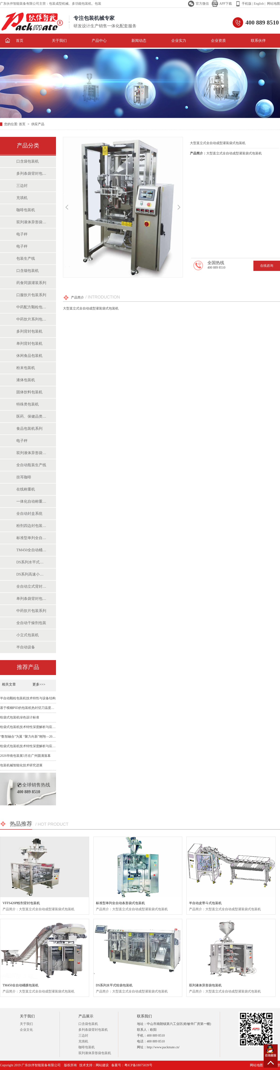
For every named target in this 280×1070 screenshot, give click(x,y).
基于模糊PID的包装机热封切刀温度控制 (29, 708)
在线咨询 (266, 265)
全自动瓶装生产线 (31, 465)
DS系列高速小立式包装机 (31, 574)
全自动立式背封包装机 (31, 586)
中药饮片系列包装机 (31, 319)
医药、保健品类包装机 (31, 416)
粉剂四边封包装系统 (31, 526)
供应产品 (37, 124)
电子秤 (22, 234)
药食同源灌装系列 (31, 283)
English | (259, 3)
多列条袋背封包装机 (31, 173)
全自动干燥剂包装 (31, 623)
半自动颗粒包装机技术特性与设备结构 (28, 698)
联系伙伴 (258, 41)
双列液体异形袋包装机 (31, 222)
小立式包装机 (27, 635)
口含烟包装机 (27, 271)
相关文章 (9, 684)
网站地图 (273, 3)
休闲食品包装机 (29, 356)
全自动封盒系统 (29, 513)
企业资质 (218, 41)
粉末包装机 (25, 368)
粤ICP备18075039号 (138, 1065)
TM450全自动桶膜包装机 (31, 550)
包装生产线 (25, 258)
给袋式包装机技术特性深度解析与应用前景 (31, 727)
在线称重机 (25, 489)
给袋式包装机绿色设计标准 (19, 717)
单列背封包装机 (29, 343)
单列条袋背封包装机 (31, 599)
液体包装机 (25, 380)
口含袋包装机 (27, 161)
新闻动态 (138, 41)
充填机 (22, 198)
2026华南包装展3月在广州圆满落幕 (25, 755)
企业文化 (26, 1029)
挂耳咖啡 (23, 477)
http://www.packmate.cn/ (163, 1047)
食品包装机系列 (29, 428)
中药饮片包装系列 (31, 611)
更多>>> (38, 684)
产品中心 (99, 41)
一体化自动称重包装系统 (31, 501)
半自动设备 (25, 647)
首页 (14, 40)
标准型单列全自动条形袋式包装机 (31, 538)
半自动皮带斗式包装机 (205, 903)
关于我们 (59, 41)
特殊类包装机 (27, 404)
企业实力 (178, 41)
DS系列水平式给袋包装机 (31, 562)
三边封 (22, 186)
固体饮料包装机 (29, 392)
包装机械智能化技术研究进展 (21, 765)
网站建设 (102, 1065)
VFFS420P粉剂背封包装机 (21, 903)
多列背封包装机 (29, 331)
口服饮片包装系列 (31, 295)
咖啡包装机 (25, 210)
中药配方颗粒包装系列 (31, 307)
